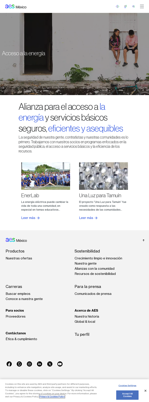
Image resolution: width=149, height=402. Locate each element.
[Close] (145, 390)
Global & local (85, 322)
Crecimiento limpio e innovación (98, 258)
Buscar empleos (18, 294)
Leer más (30, 218)
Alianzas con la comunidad (94, 268)
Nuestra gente (86, 263)
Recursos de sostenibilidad (95, 274)
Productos (15, 251)
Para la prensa (88, 286)
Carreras (14, 286)
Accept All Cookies (127, 394)
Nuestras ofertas (19, 258)
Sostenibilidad (87, 251)
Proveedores (16, 316)
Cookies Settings (127, 385)
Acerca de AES (86, 310)
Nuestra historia (87, 316)
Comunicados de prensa (93, 294)
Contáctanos (16, 333)
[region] (74, 390)
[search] (133, 6)
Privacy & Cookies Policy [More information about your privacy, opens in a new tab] (52, 396)
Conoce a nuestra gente (24, 299)
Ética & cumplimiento (21, 339)
